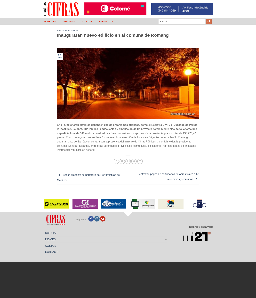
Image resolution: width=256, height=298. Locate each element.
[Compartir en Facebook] (116, 161)
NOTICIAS (50, 21)
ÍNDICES (69, 21)
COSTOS (87, 21)
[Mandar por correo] (128, 161)
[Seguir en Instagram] (97, 219)
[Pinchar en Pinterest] (134, 161)
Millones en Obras (67, 30)
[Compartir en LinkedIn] (140, 161)
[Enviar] (209, 21)
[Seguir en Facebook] (91, 219)
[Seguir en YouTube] (102, 219)
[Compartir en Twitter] (122, 161)
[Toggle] (166, 239)
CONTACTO (106, 21)
